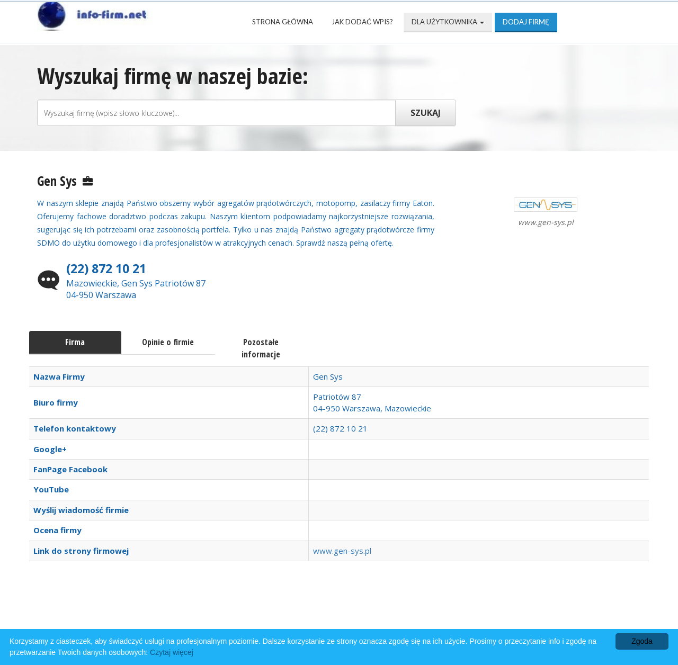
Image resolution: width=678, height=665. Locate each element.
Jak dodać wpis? (362, 21)
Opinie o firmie (168, 342)
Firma (75, 342)
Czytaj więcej (171, 652)
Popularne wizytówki (283, 612)
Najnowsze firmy (174, 612)
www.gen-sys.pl (342, 550)
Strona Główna (282, 21)
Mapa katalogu (459, 612)
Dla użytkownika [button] (448, 21)
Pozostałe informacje (261, 348)
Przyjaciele (377, 612)
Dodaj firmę (526, 21)
